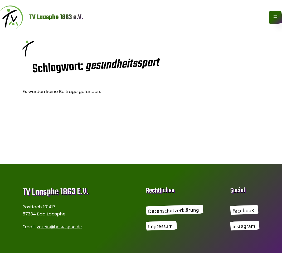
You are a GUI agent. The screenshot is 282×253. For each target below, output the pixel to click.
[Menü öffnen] (275, 17)
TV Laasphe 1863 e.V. (56, 17)
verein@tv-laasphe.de (59, 226)
